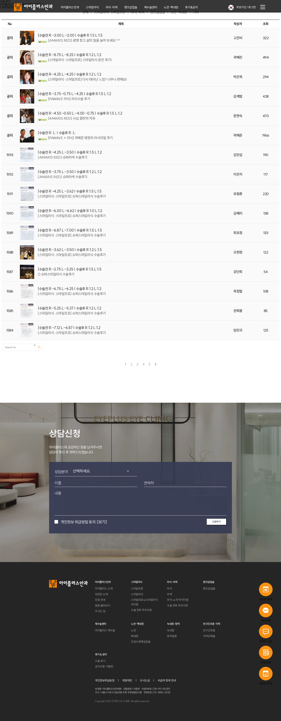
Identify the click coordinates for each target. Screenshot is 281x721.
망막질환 (172, 636)
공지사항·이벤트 (104, 666)
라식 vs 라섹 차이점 (177, 600)
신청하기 (216, 521)
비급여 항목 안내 (167, 680)
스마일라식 (92, 7)
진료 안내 (100, 600)
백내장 (134, 636)
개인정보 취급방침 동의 (84, 521)
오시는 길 (100, 611)
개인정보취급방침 (104, 680)
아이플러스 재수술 (105, 630)
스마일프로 (137, 588)
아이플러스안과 (70, 7)
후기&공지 (191, 7)
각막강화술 (209, 636)
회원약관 (127, 680)
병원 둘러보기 (102, 605)
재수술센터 (150, 7)
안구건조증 (209, 630)
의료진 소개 (101, 594)
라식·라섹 (112, 7)
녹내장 (170, 630)
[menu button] (262, 7)
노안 (133, 630)
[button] (231, 7)
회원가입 (241, 7)
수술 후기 (100, 661)
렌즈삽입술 (130, 7)
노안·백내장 (171, 7)
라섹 (169, 594)
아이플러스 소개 (104, 588)
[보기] (102, 521)
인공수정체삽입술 (140, 641)
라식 (169, 588)
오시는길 (145, 680)
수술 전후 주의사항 (141, 610)
